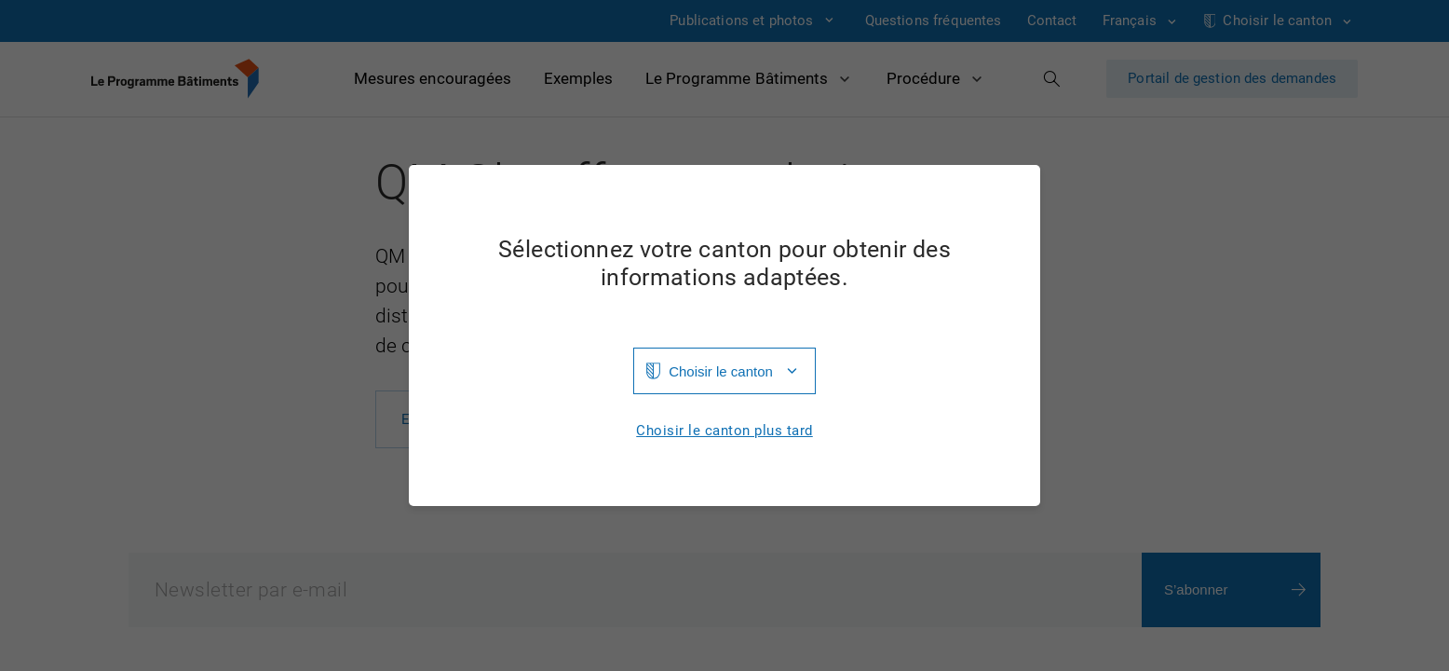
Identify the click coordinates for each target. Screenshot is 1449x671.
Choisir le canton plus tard (724, 431)
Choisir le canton (721, 371)
